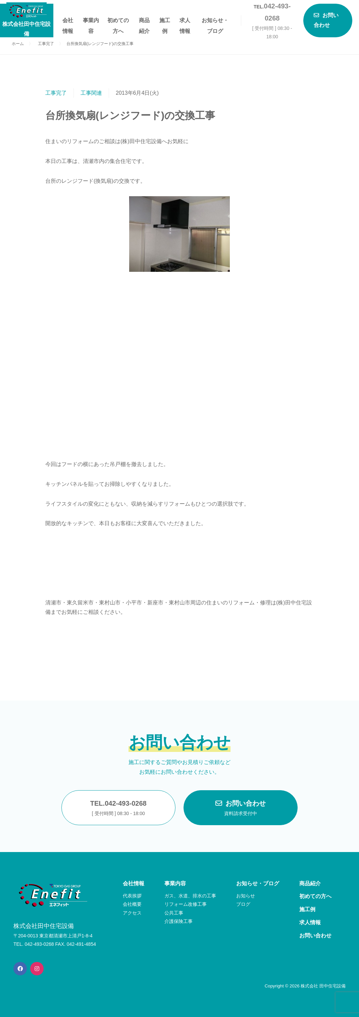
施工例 (164, 21)
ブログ (243, 904)
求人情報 (185, 21)
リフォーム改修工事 (185, 904)
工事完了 (56, 93)
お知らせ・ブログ (215, 21)
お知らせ (245, 895)
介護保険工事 (178, 921)
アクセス (132, 913)
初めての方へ (118, 21)
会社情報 (67, 21)
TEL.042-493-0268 (118, 809)
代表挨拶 (132, 895)
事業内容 (91, 21)
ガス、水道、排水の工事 (190, 895)
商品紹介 (144, 21)
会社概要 (132, 904)
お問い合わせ (240, 809)
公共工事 (173, 913)
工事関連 (91, 93)
